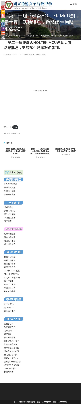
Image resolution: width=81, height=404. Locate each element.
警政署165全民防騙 (12, 361)
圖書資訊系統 (9, 284)
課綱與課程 (9, 207)
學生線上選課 (9, 214)
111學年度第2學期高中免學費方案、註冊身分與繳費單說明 (15, 151)
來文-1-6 (7, 127)
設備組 (44, 55)
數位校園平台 (9, 281)
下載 (15, 127)
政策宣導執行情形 (11, 341)
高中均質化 (9, 307)
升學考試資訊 (9, 187)
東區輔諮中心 (9, 311)
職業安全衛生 (9, 337)
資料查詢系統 (9, 260)
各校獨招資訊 (9, 194)
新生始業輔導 (9, 237)
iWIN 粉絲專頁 (10, 368)
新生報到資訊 (9, 234)
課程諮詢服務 (9, 210)
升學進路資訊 (9, 191)
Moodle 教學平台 (11, 274)
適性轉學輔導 (9, 244)
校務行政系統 (9, 257)
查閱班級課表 (9, 267)
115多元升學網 (10, 184)
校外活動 (31, 55)
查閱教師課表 (9, 263)
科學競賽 (38, 55)
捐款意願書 (9, 372)
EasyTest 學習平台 (12, 277)
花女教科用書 (9, 291)
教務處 (26, 55)
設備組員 (8, 55)
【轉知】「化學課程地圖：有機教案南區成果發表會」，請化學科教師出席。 (40, 151)
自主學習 (8, 221)
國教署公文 (9, 323)
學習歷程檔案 (9, 217)
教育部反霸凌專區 (11, 347)
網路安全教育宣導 (11, 365)
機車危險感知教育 (11, 351)
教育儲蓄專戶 (9, 327)
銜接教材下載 (9, 240)
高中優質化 (9, 304)
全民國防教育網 (10, 354)
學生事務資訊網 (10, 344)
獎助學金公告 (9, 288)
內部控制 (8, 330)
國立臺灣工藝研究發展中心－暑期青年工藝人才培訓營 (65, 150)
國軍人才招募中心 (11, 358)
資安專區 (8, 334)
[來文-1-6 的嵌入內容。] (40, 90)
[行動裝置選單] (73, 3)
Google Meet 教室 (12, 270)
